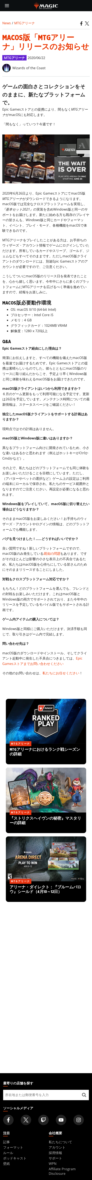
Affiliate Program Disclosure (62, 1171)
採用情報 (55, 1152)
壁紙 (6, 1163)
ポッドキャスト (15, 1158)
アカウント (57, 1147)
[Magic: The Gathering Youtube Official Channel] (61, 1120)
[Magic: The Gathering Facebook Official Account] (8, 1120)
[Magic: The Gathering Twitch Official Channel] (43, 1120)
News (6, 23)
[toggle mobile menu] (7, 5)
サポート (55, 1158)
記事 (6, 1142)
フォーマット (13, 1147)
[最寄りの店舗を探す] (84, 1095)
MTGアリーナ (24, 23)
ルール (8, 1152)
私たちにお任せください (60, 673)
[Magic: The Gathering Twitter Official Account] (26, 1120)
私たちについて (60, 1142)
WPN (52, 1163)
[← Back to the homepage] (46, 5)
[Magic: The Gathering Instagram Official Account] (78, 1120)
